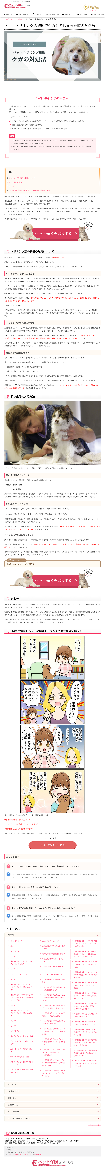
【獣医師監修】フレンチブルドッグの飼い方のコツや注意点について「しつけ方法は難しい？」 (85, 954)
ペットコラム (18, 19)
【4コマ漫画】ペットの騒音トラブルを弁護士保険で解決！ (30, 190)
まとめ (11, 186)
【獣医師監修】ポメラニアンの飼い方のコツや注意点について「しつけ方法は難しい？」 (85, 943)
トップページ (8, 19)
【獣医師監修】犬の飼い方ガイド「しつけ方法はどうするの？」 (53, 1007)
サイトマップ (92, 10)
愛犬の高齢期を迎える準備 (19, 1057)
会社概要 (15, 1154)
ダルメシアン (15, 1031)
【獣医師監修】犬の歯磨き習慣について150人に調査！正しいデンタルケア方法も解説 (85, 1042)
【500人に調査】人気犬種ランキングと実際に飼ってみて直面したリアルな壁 (85, 1063)
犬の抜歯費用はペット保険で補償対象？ (53, 981)
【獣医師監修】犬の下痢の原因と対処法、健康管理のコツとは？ (85, 1023)
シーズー (13, 979)
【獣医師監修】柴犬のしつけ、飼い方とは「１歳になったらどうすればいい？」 (85, 964)
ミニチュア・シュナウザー (19, 974)
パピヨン (13, 1021)
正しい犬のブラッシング (50, 941)
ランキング (37, 14)
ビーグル (13, 1026)
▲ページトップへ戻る (94, 1125)
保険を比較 (7, 14)
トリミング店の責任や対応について (22, 178)
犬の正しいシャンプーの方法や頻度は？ (21, 564)
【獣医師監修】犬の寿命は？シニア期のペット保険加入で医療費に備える (53, 997)
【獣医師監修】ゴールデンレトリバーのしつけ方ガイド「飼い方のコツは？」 (53, 1073)
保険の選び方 (67, 14)
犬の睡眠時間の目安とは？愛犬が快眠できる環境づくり (85, 1015)
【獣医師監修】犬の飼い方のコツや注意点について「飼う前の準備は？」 (53, 1041)
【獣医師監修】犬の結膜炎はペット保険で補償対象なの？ (53, 988)
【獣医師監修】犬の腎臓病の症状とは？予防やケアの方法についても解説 (85, 985)
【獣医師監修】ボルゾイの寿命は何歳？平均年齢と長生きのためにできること (85, 1032)
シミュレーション (22, 14)
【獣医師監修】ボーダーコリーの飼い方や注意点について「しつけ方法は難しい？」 (85, 974)
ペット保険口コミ (52, 14)
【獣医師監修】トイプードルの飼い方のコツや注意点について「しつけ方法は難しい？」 (53, 1052)
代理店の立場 (37, 1154)
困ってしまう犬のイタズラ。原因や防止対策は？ (21, 1071)
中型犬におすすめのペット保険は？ (52, 960)
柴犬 (11, 946)
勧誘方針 (9, 1154)
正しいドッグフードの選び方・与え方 (21, 1042)
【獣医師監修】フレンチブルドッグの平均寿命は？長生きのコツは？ (21, 987)
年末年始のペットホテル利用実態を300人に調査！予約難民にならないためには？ (85, 1053)
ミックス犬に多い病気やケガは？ (53, 974)
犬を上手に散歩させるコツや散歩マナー (53, 947)
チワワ (12, 956)
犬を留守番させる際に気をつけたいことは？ (21, 1063)
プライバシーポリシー (26, 1154)
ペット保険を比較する (53, 233)
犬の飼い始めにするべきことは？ (21, 1036)
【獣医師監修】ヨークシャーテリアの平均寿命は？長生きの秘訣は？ (21, 1013)
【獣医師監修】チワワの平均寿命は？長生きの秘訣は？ (53, 1022)
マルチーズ (14, 969)
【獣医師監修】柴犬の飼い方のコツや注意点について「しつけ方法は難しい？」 (53, 1031)
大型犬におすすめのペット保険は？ (52, 968)
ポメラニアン (15, 1005)
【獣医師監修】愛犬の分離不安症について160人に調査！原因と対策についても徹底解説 (85, 1006)
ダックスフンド (15, 951)
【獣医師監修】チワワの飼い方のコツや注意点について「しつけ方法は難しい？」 (53, 1062)
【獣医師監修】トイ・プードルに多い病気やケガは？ (21, 962)
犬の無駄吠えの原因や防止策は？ (53, 954)
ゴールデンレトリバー (18, 941)
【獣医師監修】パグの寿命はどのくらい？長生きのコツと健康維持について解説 (21, 997)
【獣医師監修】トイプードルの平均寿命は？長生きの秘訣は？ (53, 1014)
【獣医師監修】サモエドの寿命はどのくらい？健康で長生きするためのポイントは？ (85, 995)
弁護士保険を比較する (52, 845)
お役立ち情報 (83, 14)
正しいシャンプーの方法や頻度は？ (21, 1050)
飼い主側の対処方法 (16, 182)
